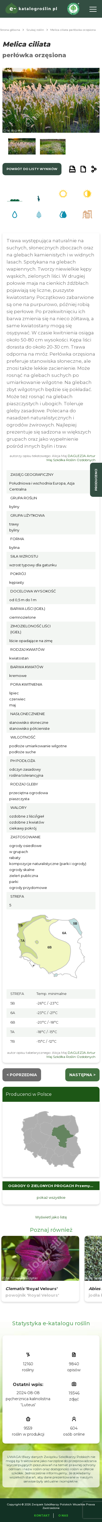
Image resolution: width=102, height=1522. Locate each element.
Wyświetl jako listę (51, 1217)
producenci (96, 480)
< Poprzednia (22, 1074)
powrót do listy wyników (32, 169)
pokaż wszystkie (51, 1197)
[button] (21, 148)
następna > (82, 1074)
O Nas (63, 1515)
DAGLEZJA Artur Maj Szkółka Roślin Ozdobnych (71, 458)
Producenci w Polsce (29, 1094)
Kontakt (42, 1515)
